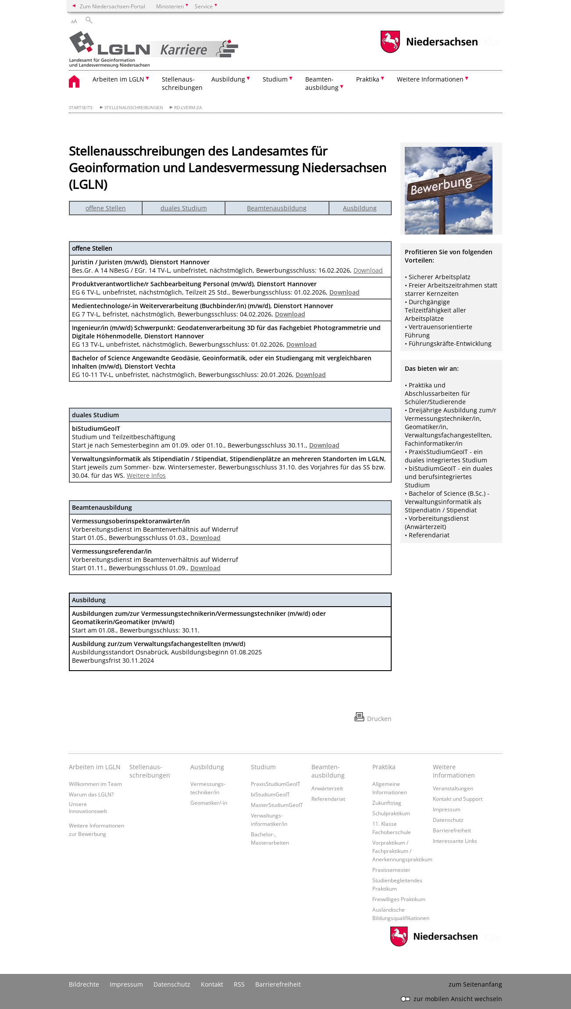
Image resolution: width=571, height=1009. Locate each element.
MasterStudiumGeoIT (277, 804)
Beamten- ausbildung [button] (322, 83)
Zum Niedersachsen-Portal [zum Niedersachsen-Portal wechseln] (112, 6)
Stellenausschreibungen (133, 107)
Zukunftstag (386, 802)
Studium (263, 767)
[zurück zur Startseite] (168, 50)
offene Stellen (106, 208)
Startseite (81, 107)
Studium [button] (275, 79)
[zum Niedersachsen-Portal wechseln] (429, 52)
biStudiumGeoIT (270, 794)
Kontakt (212, 984)
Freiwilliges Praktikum (398, 898)
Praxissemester (391, 869)
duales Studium (184, 208)
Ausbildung (360, 208)
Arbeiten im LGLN (95, 767)
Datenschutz (448, 819)
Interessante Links (455, 840)
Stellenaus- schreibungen (182, 83)
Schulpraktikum (391, 813)
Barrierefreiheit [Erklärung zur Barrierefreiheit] (278, 984)
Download (368, 270)
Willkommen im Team (95, 783)
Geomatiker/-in (208, 802)
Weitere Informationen (454, 771)
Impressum (446, 809)
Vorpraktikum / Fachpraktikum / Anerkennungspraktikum (402, 851)
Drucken (379, 718)
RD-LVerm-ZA (188, 107)
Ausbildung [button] (228, 79)
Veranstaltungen (453, 788)
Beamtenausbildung (277, 208)
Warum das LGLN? (91, 794)
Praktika (384, 767)
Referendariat (328, 798)
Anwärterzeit (327, 788)
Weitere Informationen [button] (430, 79)
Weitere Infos (146, 475)
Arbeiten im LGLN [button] (118, 79)
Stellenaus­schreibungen (149, 771)
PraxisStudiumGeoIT (275, 783)
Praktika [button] (367, 79)
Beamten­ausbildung (328, 771)
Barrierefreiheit (452, 830)
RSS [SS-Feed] (239, 984)
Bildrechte (84, 984)
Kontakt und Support (457, 798)
